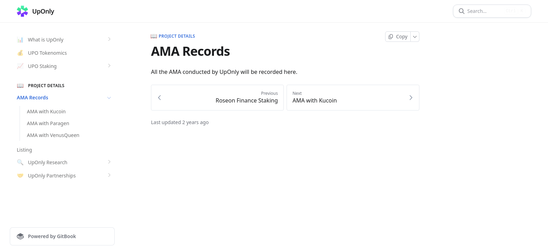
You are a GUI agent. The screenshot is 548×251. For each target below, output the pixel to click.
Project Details (173, 36)
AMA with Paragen (48, 123)
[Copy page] (398, 36)
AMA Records (65, 97)
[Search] (484, 11)
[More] (415, 36)
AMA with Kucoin (46, 111)
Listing (24, 149)
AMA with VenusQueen (53, 135)
